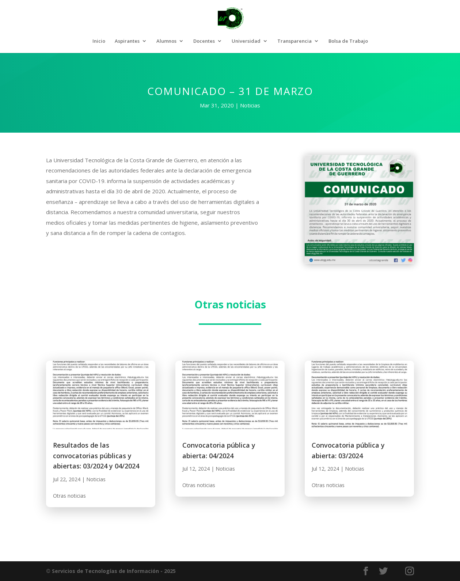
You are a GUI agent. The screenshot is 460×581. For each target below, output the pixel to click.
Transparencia (294, 41)
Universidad (246, 41)
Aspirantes (127, 41)
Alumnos (166, 41)
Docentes (204, 41)
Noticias (250, 105)
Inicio (98, 41)
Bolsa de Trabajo (348, 41)
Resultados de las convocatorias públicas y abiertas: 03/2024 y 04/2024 (96, 456)
